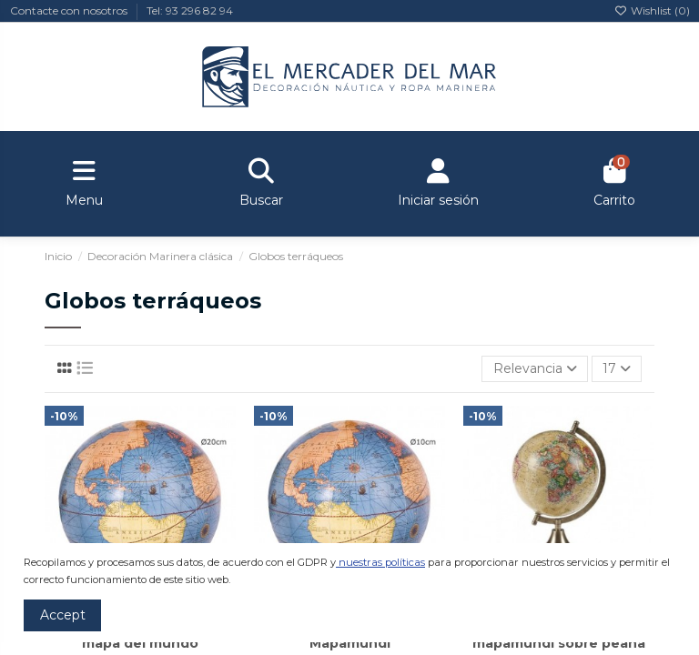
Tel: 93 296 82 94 (190, 10)
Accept (63, 615)
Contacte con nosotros (70, 10)
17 (617, 368)
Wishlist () (652, 10)
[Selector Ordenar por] (534, 369)
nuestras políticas (382, 562)
